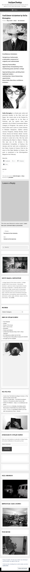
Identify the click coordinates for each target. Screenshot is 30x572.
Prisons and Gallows (8, 330)
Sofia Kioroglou (16, 176)
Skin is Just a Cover (7, 326)
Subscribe (7, 449)
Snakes (5, 323)
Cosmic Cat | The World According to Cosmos (13, 396)
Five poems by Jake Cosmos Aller (16, 401)
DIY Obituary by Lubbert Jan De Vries (12, 335)
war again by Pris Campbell (9, 338)
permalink (11, 177)
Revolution (5, 328)
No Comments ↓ (21, 20)
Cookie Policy (5, 565)
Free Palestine (6, 321)
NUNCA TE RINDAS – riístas (10, 402)
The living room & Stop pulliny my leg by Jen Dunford (15, 336)
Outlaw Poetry (15, 3)
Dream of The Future (8, 325)
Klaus (15, 20)
